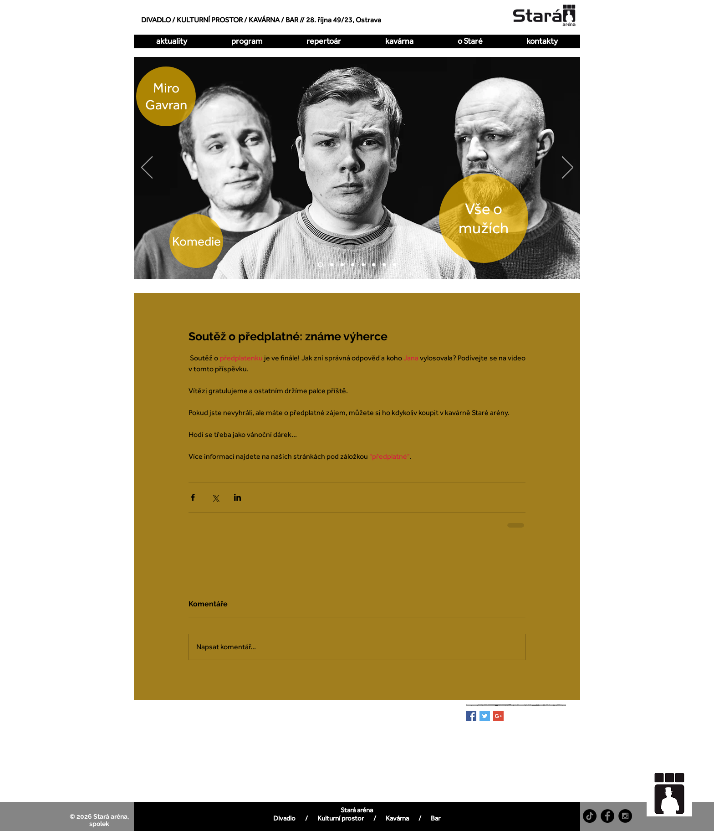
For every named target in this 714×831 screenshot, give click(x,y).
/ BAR (289, 19)
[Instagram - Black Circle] (625, 816)
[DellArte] (394, 265)
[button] (323, 41)
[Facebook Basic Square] (471, 716)
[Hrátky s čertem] (342, 265)
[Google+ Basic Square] (498, 716)
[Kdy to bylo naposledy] (352, 265)
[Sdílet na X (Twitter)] (215, 497)
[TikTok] (590, 816)
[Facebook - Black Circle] (607, 816)
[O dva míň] (331, 265)
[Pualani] (384, 265)
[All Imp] (373, 265)
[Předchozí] (147, 168)
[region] (674, 789)
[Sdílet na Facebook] (193, 497)
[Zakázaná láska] (363, 265)
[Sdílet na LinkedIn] (237, 497)
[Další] (567, 168)
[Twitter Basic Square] (484, 716)
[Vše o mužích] (320, 264)
